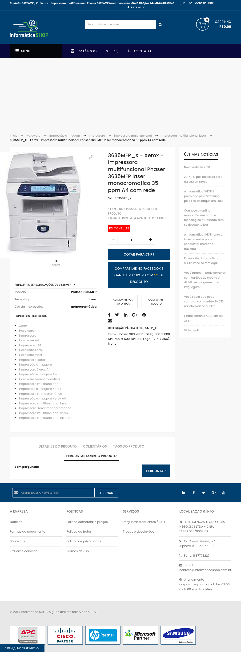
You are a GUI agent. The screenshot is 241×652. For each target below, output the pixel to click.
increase (150, 239)
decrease (112, 239)
